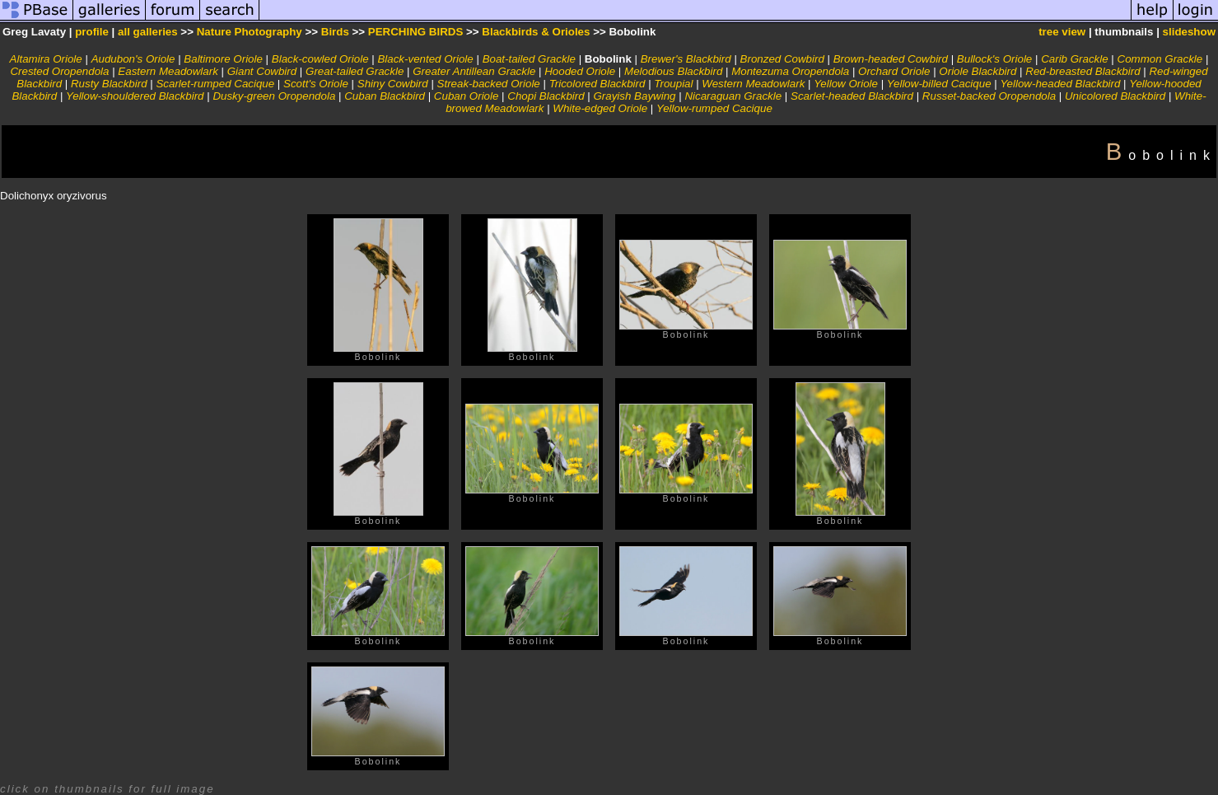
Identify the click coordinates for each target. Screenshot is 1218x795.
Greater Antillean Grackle (474, 71)
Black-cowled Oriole (320, 59)
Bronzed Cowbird (782, 59)
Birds (335, 32)
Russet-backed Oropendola (989, 96)
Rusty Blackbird (109, 83)
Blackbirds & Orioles (536, 32)
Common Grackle (1160, 59)
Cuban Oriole (466, 96)
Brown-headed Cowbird (890, 59)
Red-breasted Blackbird (1082, 71)
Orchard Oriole (894, 71)
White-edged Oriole (600, 108)
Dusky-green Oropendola (273, 96)
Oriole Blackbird (977, 71)
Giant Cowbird (261, 71)
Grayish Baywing (634, 96)
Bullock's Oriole (994, 59)
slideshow (1189, 32)
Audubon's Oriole (133, 59)
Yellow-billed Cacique (939, 83)
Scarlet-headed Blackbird (852, 96)
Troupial (673, 83)
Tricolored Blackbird (597, 83)
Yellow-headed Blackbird (1060, 83)
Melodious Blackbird (673, 71)
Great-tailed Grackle (355, 71)
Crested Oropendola (59, 71)
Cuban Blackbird (384, 96)
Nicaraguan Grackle (733, 96)
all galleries (148, 32)
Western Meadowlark (753, 83)
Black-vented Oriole (425, 59)
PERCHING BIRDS (416, 32)
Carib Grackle (1074, 59)
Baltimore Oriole (223, 59)
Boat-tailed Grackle (529, 59)
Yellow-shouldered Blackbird (134, 96)
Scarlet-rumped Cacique (215, 83)
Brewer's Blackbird (686, 59)
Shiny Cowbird (392, 83)
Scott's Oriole (315, 83)
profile (92, 32)
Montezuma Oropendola (790, 71)
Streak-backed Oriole (488, 83)
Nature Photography (249, 32)
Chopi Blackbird (545, 96)
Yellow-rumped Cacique (714, 108)
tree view (1061, 32)
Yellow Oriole (846, 83)
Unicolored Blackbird (1115, 96)
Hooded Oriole (579, 71)
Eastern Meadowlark (168, 71)
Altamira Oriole (46, 59)
